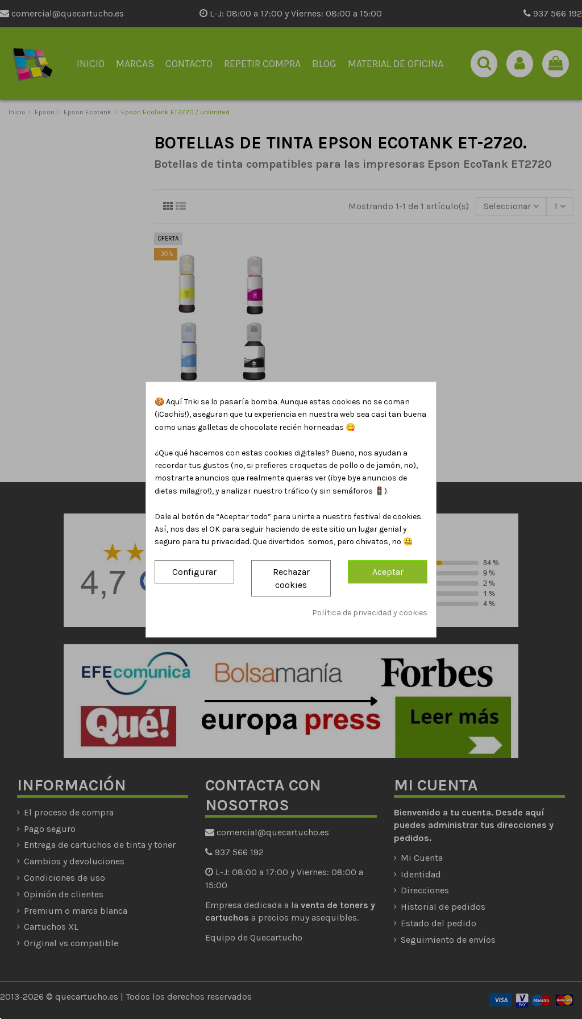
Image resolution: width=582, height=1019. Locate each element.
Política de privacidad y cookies (369, 613)
